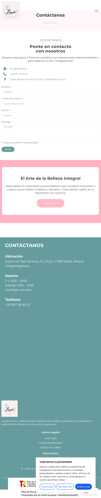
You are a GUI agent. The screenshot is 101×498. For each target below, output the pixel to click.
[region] (66, 475)
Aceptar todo (83, 486)
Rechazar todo (65, 486)
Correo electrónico (11, 99)
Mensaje (6, 122)
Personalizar (47, 486)
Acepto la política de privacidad (21, 142)
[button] (97, 11)
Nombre (5, 87)
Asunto (5, 110)
